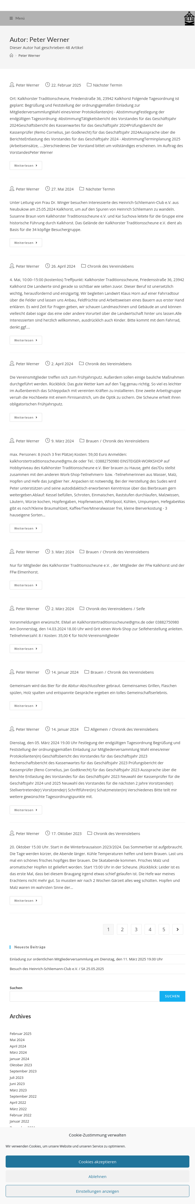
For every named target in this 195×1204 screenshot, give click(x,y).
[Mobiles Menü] (17, 18)
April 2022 (18, 1102)
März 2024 (18, 1052)
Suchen (16, 987)
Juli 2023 (16, 1077)
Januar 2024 (19, 1058)
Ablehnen (97, 1176)
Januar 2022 (19, 1121)
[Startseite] (11, 55)
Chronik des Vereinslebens (110, 266)
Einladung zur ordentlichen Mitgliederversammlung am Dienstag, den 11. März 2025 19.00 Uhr (86, 959)
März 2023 (18, 1090)
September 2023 (23, 1071)
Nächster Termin (107, 85)
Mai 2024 (17, 1039)
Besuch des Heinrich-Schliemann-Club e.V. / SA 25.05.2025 (57, 968)
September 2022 (23, 1096)
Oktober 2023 (21, 1065)
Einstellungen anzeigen (97, 1191)
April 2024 (18, 1046)
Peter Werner (27, 85)
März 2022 (18, 1108)
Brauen (92, 440)
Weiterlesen (28, 166)
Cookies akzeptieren (97, 1161)
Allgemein (99, 729)
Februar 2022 (20, 1115)
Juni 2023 (17, 1083)
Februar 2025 (20, 1033)
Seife (140, 608)
